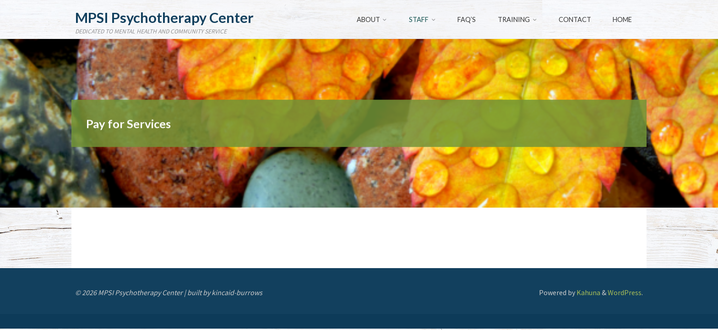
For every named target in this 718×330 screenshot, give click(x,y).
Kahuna (587, 292)
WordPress (625, 292)
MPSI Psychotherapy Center (164, 17)
